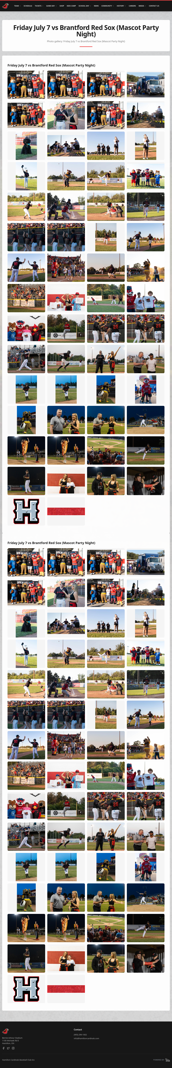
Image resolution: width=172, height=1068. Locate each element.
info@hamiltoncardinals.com (86, 1038)
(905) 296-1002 (80, 1034)
